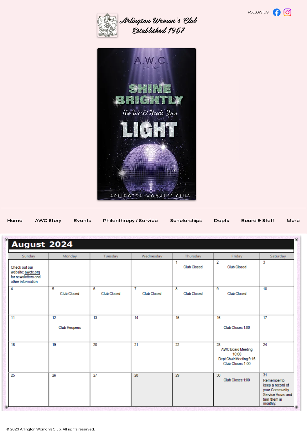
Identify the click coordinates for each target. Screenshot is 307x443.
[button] (257, 220)
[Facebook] (277, 12)
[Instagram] (287, 12)
